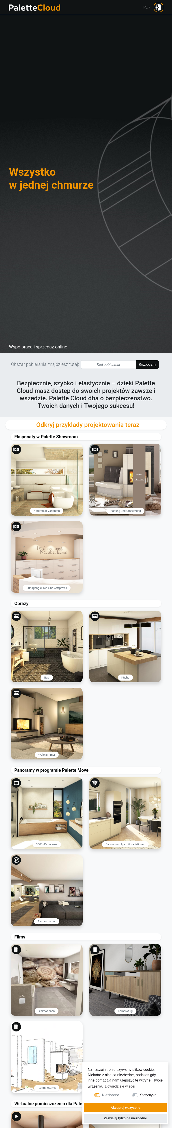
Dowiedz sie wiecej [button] (120, 1086)
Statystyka (148, 1095)
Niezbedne (110, 1095)
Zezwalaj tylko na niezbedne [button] (125, 1118)
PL (145, 7)
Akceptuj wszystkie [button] (125, 1107)
